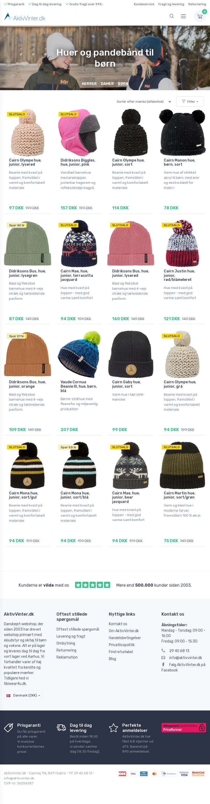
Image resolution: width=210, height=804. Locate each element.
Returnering (197, 4)
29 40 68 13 (175, 650)
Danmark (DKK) (21, 695)
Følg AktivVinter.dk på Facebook (183, 667)
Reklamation (67, 657)
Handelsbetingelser (125, 637)
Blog (112, 658)
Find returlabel (121, 651)
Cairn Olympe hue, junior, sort (128, 162)
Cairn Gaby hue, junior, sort (126, 384)
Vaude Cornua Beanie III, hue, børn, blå (79, 386)
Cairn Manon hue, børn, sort (179, 162)
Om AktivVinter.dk (124, 631)
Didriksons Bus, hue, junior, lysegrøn (27, 273)
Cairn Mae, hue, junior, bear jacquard (126, 497)
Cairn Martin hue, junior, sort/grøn (179, 495)
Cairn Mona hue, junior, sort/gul (23, 495)
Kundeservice (144, 4)
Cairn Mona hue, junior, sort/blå (75, 495)
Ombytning (65, 643)
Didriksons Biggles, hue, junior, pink (78, 162)
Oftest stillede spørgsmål (77, 629)
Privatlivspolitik (122, 644)
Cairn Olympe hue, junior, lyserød (25, 162)
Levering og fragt (70, 636)
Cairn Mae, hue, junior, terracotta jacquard (77, 275)
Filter (188, 101)
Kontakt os (118, 624)
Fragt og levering (171, 4)
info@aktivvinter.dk (181, 657)
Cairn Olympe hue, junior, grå (180, 384)
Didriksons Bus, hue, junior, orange (27, 384)
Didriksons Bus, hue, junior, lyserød (130, 273)
